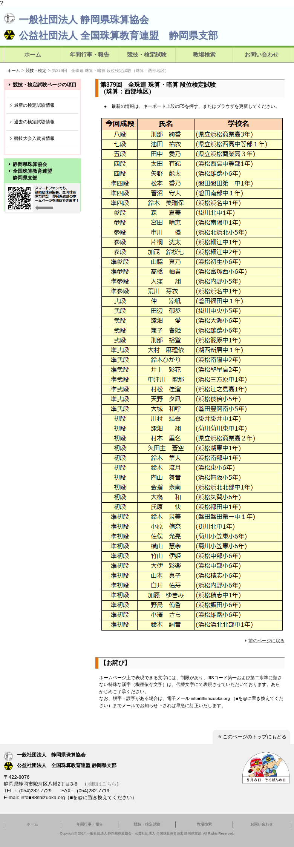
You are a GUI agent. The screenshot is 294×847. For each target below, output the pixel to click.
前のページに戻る (264, 640)
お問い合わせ (262, 54)
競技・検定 (36, 70)
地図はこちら (101, 784)
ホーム (32, 54)
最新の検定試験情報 (31, 105)
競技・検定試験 (147, 54)
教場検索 (204, 54)
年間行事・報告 (89, 54)
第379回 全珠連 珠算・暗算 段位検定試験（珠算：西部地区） (110, 70)
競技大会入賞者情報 (31, 138)
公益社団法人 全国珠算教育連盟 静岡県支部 (111, 35)
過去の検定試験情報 (31, 122)
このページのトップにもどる (251, 737)
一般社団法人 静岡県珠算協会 (76, 19)
